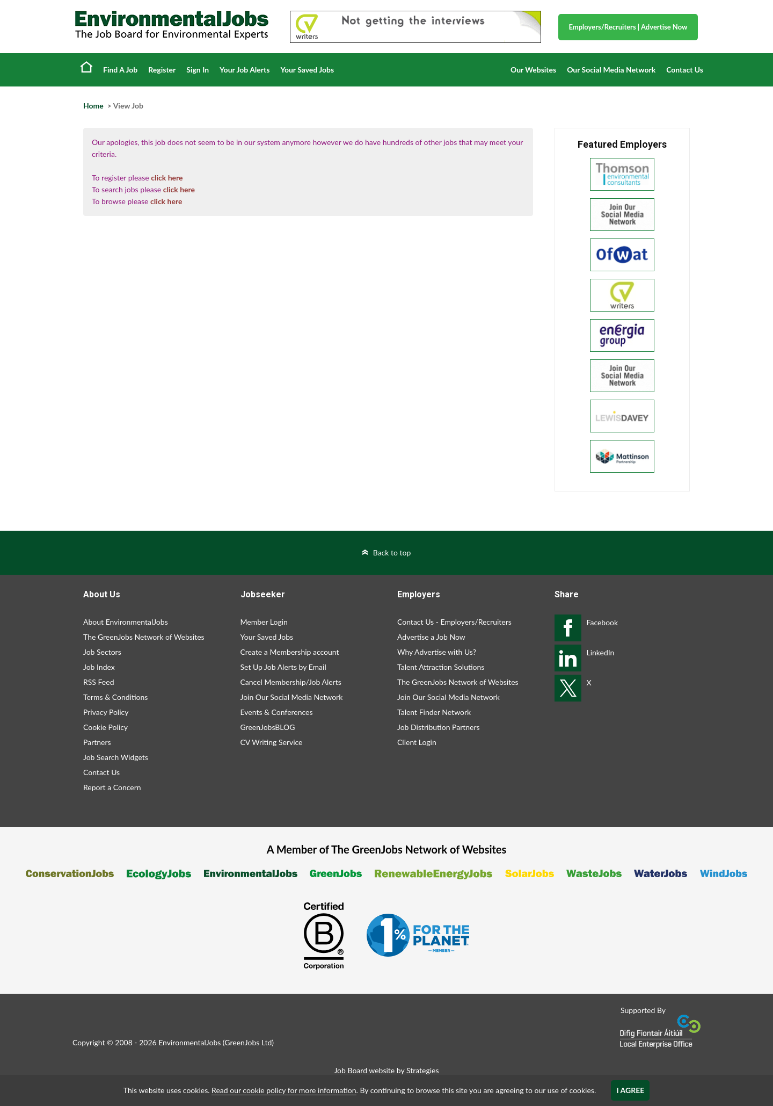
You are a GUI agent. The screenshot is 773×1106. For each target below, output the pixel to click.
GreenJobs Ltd (248, 1042)
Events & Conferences (276, 712)
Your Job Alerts (244, 69)
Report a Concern (112, 787)
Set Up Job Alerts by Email (283, 666)
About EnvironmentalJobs (125, 621)
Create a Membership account (289, 651)
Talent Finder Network (434, 712)
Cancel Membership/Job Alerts (290, 681)
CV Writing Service (271, 742)
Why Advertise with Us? (436, 651)
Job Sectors (102, 651)
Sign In (197, 69)
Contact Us (684, 69)
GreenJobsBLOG (267, 727)
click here (167, 177)
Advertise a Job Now (431, 636)
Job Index (99, 666)
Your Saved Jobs (307, 69)
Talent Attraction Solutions (440, 666)
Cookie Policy (105, 727)
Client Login (416, 742)
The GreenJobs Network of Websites (144, 636)
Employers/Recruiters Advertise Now (628, 27)
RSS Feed (98, 681)
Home (86, 66)
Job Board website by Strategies (386, 1070)
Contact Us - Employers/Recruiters (454, 621)
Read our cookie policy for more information (284, 1090)
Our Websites (533, 69)
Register (162, 69)
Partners (97, 742)
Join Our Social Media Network (291, 697)
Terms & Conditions (115, 697)
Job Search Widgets (115, 757)
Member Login (264, 621)
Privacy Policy (105, 712)
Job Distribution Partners (438, 727)
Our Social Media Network (611, 69)
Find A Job (120, 69)
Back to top (392, 552)
